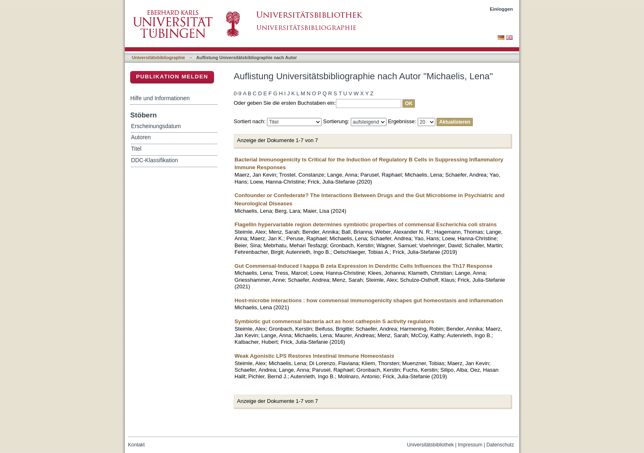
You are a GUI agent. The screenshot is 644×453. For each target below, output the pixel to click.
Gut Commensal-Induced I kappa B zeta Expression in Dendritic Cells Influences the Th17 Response (363, 266)
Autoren (141, 137)
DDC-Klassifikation (154, 160)
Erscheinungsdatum (156, 126)
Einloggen (501, 8)
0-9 (238, 93)
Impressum (470, 445)
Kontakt (136, 445)
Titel (136, 149)
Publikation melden (172, 77)
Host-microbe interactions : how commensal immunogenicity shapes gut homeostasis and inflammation (369, 300)
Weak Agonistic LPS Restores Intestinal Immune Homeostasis (314, 356)
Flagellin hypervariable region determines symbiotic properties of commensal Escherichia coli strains (366, 224)
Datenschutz (500, 445)
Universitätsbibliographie (158, 57)
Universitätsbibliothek (430, 445)
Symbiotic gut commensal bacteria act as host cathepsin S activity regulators (334, 321)
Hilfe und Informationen (160, 98)
